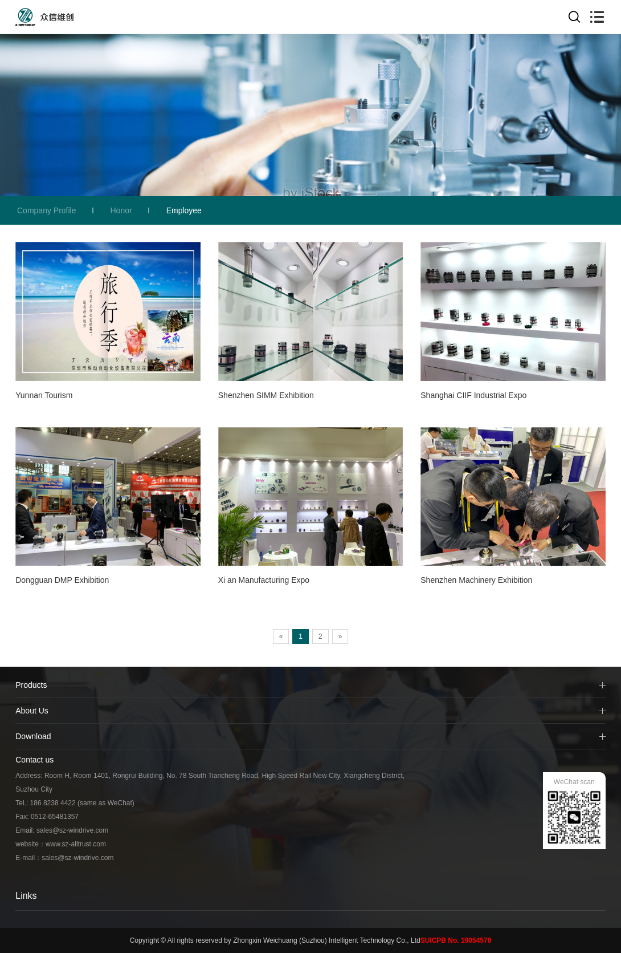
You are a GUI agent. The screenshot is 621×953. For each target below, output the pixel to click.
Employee (184, 210)
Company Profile (46, 210)
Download (33, 736)
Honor (121, 210)
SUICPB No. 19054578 (456, 940)
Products (31, 685)
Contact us (34, 759)
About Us (31, 710)
